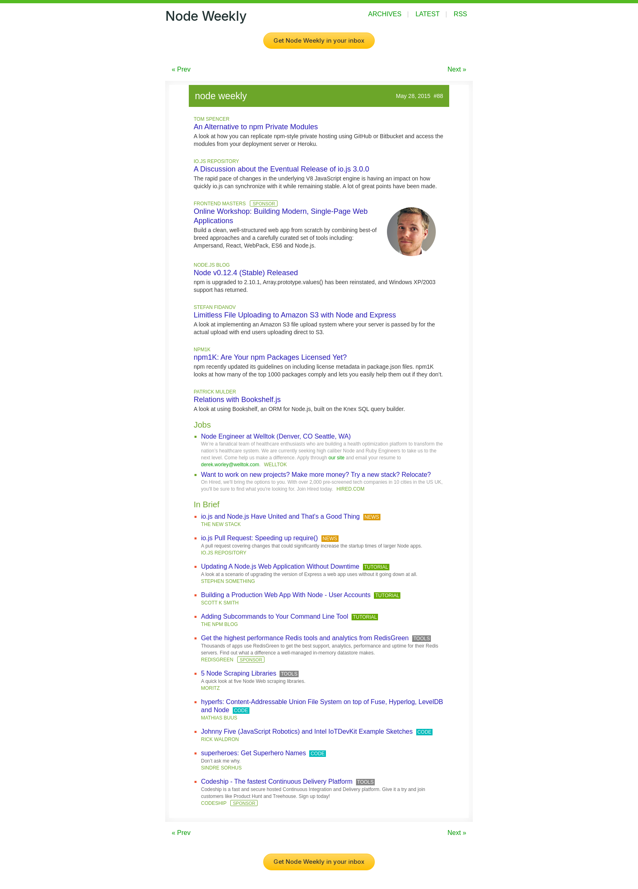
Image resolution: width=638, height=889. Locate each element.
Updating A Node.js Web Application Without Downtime (280, 566)
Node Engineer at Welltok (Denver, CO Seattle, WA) (276, 436)
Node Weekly (206, 16)
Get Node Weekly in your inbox (319, 40)
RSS (460, 14)
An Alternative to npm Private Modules (256, 127)
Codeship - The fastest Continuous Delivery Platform (276, 781)
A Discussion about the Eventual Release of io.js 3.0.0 (281, 169)
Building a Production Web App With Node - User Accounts (286, 594)
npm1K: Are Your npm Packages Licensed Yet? (270, 357)
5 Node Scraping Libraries (238, 673)
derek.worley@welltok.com (230, 464)
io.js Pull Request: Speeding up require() (259, 538)
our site (336, 458)
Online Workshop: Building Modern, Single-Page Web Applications (281, 216)
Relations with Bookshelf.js (237, 400)
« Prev (181, 69)
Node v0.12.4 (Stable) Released (246, 273)
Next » (457, 69)
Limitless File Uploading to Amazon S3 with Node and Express (295, 315)
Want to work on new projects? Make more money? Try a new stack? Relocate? (316, 474)
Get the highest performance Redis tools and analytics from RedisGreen (305, 638)
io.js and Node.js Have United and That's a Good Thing (280, 516)
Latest (427, 14)
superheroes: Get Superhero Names (253, 753)
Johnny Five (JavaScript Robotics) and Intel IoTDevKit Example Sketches (307, 731)
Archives (385, 14)
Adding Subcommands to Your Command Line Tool (274, 616)
